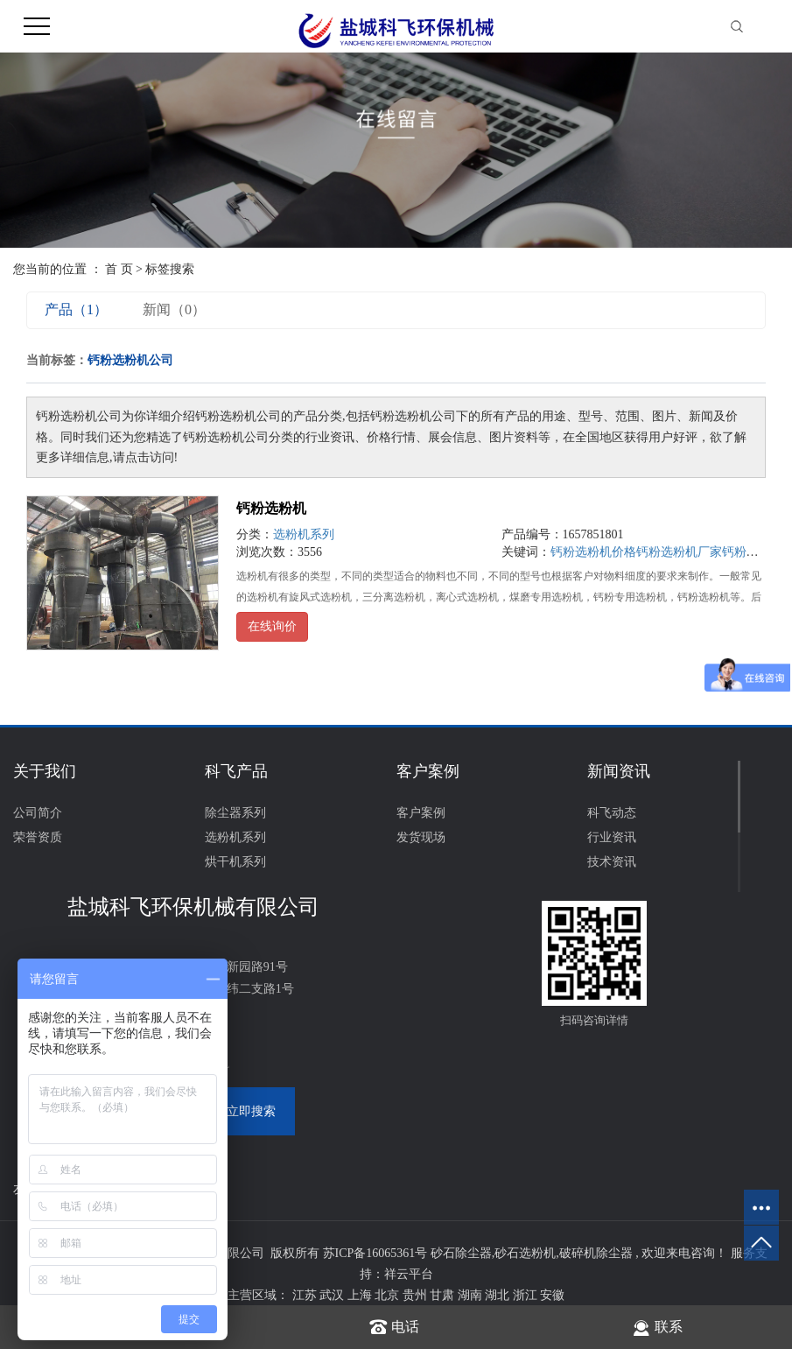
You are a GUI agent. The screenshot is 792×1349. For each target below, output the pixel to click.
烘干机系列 (235, 861)
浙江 (527, 1295)
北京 (389, 1295)
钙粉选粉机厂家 (679, 552)
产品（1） (76, 309)
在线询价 (272, 626)
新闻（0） (174, 309)
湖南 (472, 1295)
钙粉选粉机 (271, 508)
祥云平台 (408, 1274)
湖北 (499, 1295)
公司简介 (37, 812)
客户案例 (420, 812)
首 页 (119, 269)
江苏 (306, 1295)
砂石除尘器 (461, 1253)
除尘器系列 (235, 812)
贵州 (417, 1295)
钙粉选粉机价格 (593, 552)
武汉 (333, 1295)
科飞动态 (611, 812)
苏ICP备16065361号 (375, 1253)
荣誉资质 (37, 837)
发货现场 (420, 837)
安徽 (552, 1295)
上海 (361, 1295)
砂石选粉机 (525, 1253)
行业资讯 (611, 837)
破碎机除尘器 (596, 1253)
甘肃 (444, 1295)
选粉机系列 (303, 534)
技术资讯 (611, 861)
